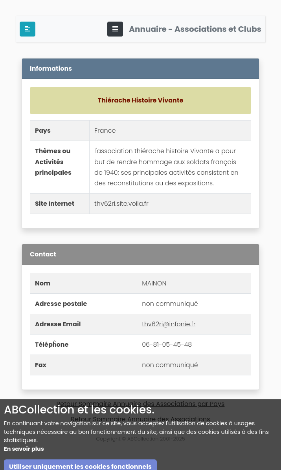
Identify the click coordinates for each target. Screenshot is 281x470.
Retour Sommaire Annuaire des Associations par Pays (141, 403)
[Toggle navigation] (115, 29)
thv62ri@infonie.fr (168, 324)
